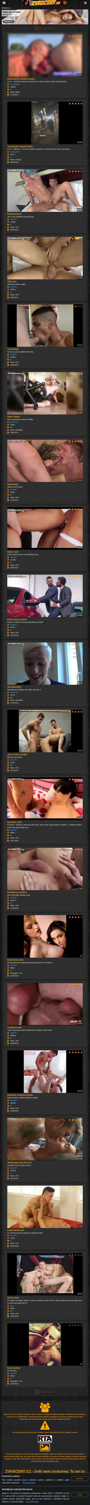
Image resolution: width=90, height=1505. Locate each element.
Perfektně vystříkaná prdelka (20, 1095)
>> (52, 28)
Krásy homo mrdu (15, 960)
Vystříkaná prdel (14, 1027)
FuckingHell (14, 84)
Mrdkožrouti (12, 484)
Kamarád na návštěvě (17, 892)
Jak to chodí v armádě (17, 754)
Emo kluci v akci (14, 822)
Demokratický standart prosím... (21, 79)
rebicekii (13, 219)
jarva (12, 1306)
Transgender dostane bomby (20, 146)
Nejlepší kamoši (14, 214)
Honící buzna (13, 1298)
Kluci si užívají (13, 1368)
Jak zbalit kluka (14, 687)
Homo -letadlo (13, 417)
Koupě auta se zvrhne (17, 619)
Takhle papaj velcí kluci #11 (19, 1162)
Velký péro (12, 281)
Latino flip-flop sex (15, 1230)
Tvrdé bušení (13, 349)
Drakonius (14, 422)
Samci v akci (13, 552)
